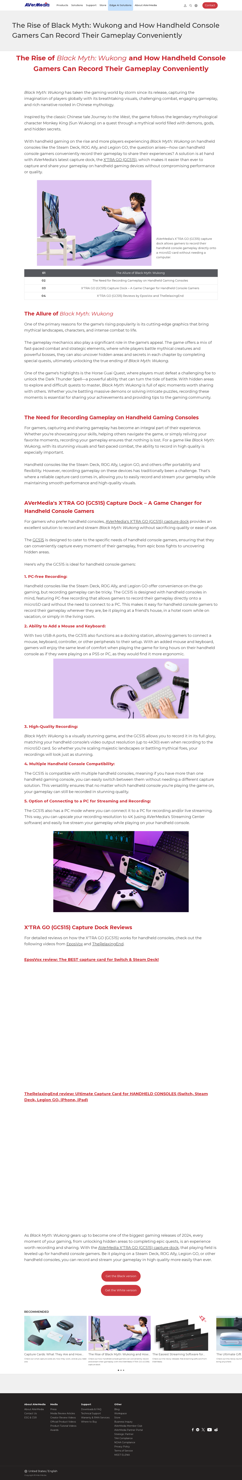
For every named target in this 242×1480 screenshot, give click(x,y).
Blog (117, 1409)
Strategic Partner (123, 1434)
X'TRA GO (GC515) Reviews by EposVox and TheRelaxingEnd (140, 296)
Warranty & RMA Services (95, 1417)
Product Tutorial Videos (63, 1425)
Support (91, 5)
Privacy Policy (122, 1446)
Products (62, 5)
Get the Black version (121, 1276)
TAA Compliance (123, 1438)
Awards (54, 1430)
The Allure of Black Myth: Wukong (140, 273)
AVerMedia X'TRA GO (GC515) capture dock (138, 1247)
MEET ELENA (122, 1454)
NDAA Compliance (124, 1442)
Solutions (77, 5)
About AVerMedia (146, 5)
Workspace (120, 1413)
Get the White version (121, 1290)
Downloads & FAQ (91, 1409)
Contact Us (30, 1413)
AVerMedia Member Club (128, 1425)
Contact (210, 5)
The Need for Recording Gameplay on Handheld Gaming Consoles (140, 280)
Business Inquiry (123, 1421)
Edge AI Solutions (121, 5)
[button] (213, 1344)
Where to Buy (89, 1421)
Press (53, 1409)
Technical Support (91, 1413)
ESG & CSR (30, 1417)
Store (103, 5)
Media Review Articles (62, 1413)
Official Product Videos (63, 1421)
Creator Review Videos (63, 1417)
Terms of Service (123, 1450)
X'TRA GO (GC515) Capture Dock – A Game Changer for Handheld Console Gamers (140, 288)
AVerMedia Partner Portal (128, 1430)
